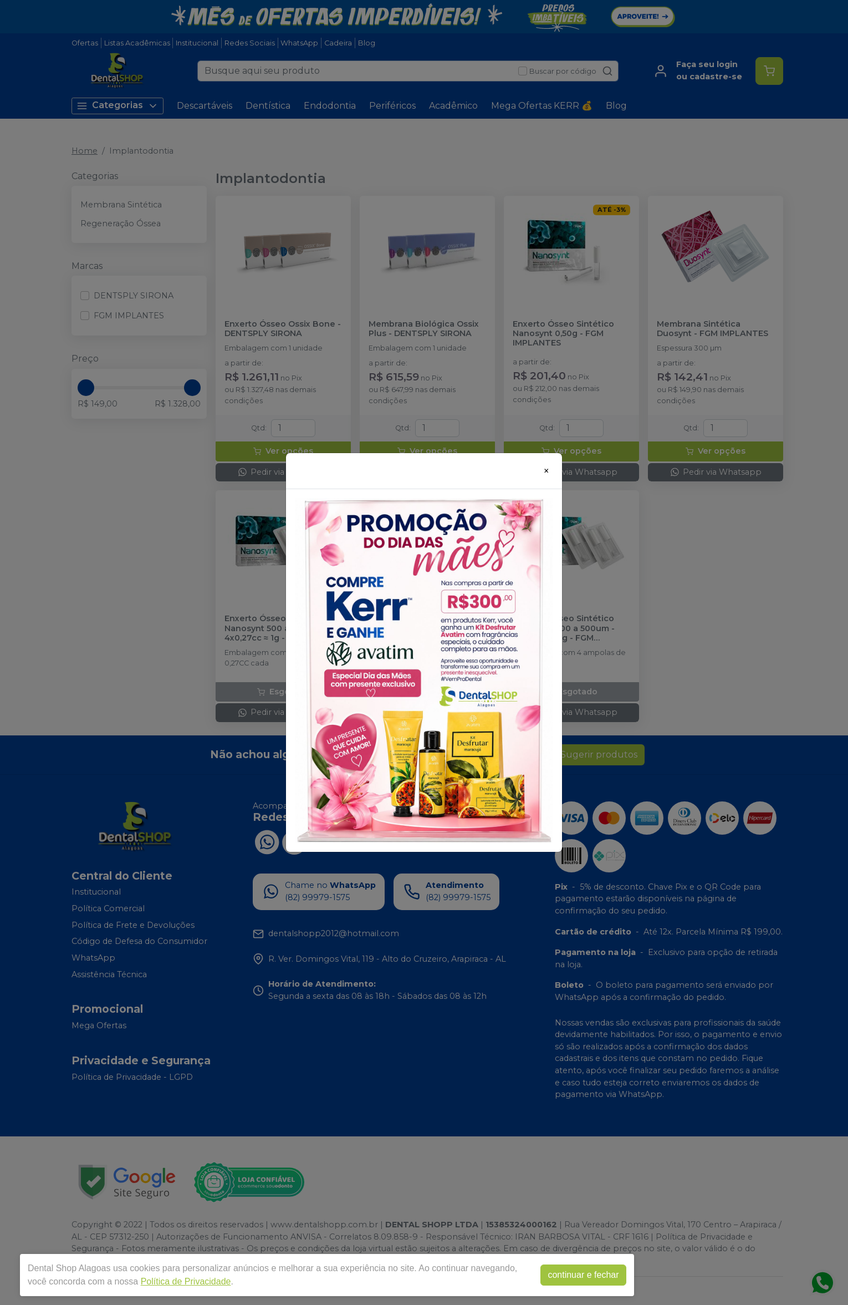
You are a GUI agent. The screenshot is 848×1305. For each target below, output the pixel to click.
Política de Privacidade (186, 1281)
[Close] (546, 471)
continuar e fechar (583, 1274)
